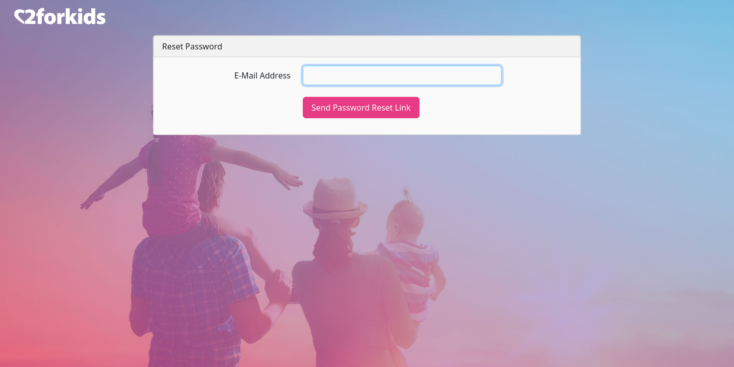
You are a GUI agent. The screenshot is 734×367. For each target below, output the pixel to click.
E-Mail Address (262, 75)
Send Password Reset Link (361, 107)
